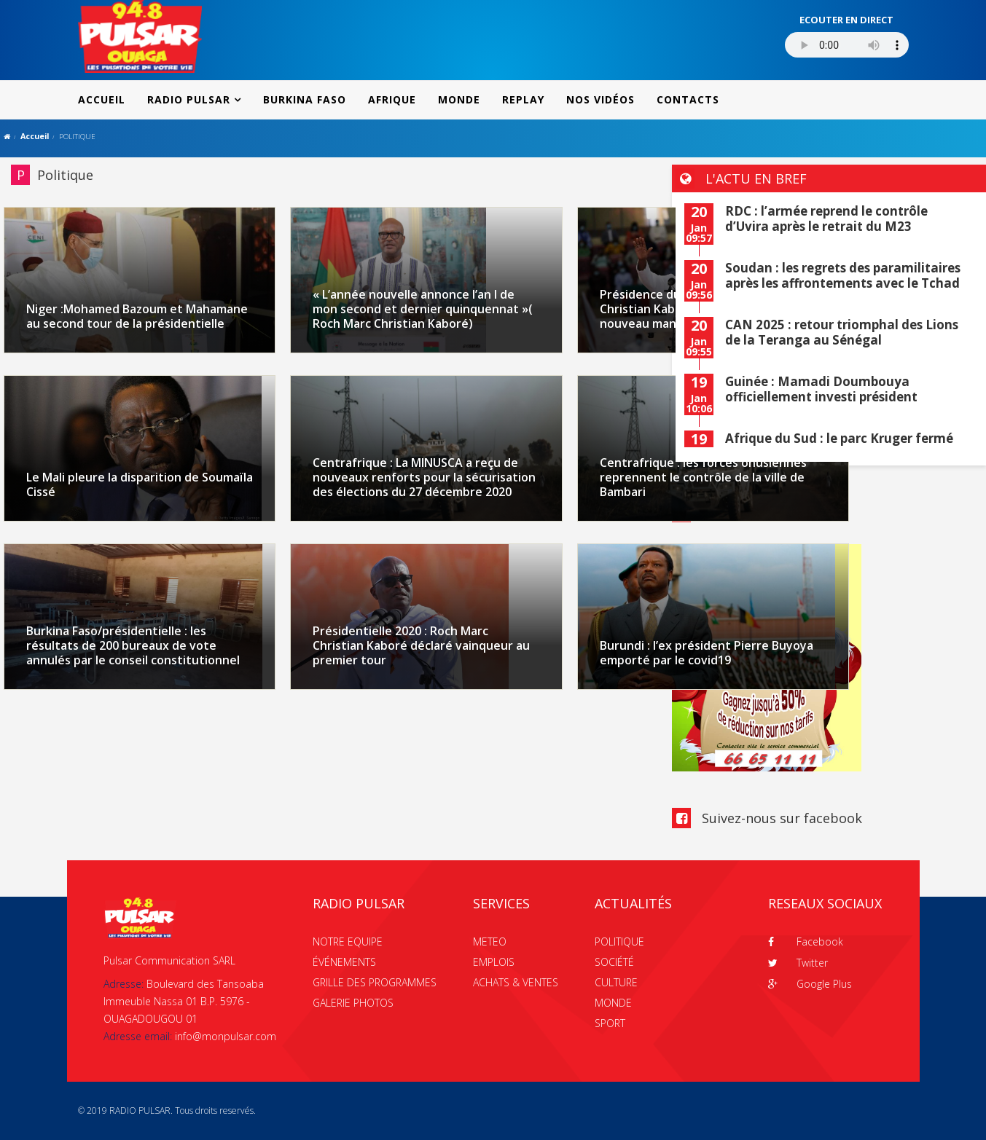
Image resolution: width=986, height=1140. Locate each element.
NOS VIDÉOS (600, 99)
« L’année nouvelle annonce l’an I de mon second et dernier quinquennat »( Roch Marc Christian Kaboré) (423, 308)
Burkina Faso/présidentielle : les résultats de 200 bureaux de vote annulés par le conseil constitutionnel (133, 645)
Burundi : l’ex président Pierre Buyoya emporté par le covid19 (706, 652)
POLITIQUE (619, 941)
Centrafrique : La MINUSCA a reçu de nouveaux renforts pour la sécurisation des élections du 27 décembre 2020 (424, 477)
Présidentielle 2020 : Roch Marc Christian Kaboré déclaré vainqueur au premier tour (421, 645)
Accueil (34, 135)
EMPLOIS (493, 962)
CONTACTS (688, 99)
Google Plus (810, 984)
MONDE (459, 99)
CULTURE (616, 982)
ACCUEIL (101, 99)
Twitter (798, 963)
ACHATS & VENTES (515, 982)
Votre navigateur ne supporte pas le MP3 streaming (847, 45)
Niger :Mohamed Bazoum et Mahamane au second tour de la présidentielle (137, 316)
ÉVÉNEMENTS (344, 962)
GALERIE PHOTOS (353, 1003)
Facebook (805, 941)
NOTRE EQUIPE (348, 941)
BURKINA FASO (304, 99)
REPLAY (523, 99)
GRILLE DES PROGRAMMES (375, 982)
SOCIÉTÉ (614, 962)
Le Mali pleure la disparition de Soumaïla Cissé (139, 484)
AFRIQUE (392, 99)
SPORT (610, 1023)
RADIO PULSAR (188, 99)
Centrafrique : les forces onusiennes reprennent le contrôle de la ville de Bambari (703, 477)
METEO (489, 941)
